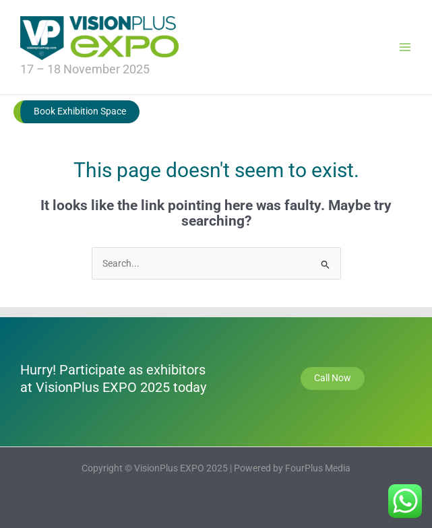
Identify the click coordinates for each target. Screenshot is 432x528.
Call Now (332, 377)
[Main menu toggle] (405, 47)
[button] (76, 111)
